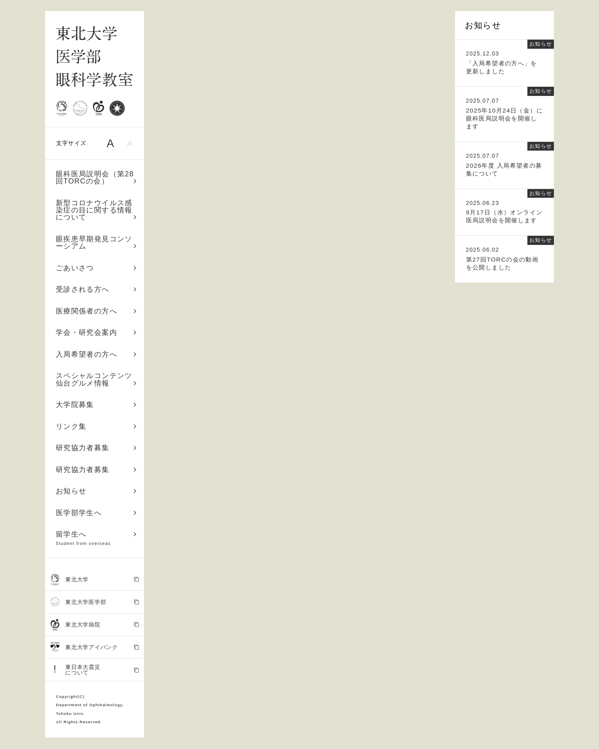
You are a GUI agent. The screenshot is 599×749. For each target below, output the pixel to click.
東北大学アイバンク (95, 647)
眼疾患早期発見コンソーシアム (96, 242)
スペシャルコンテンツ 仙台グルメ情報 (98, 379)
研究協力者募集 (96, 448)
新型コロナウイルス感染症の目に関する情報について (96, 210)
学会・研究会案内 (96, 332)
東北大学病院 (95, 625)
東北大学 (95, 580)
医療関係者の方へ (96, 311)
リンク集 (96, 426)
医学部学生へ (96, 513)
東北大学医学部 (95, 602)
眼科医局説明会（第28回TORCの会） (96, 177)
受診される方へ (96, 289)
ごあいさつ (96, 268)
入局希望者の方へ (96, 354)
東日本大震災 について (95, 669)
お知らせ (96, 491)
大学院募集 (96, 405)
